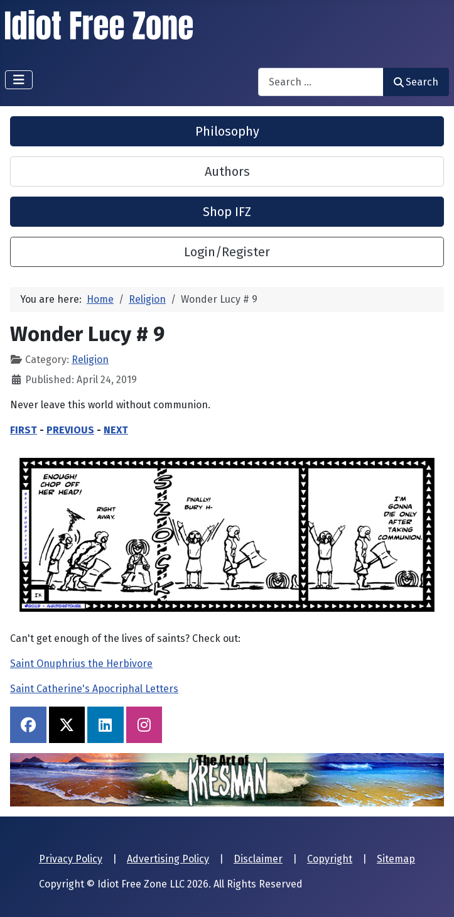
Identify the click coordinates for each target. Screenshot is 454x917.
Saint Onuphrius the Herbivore (81, 664)
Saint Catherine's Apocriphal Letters (94, 689)
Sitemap (396, 859)
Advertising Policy (168, 859)
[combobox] (321, 82)
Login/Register (227, 251)
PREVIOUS (70, 430)
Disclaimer (258, 859)
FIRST (23, 430)
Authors (227, 171)
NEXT (116, 430)
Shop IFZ (227, 211)
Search (416, 82)
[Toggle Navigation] (19, 79)
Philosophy (227, 131)
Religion (90, 360)
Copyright (329, 859)
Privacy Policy (70, 859)
